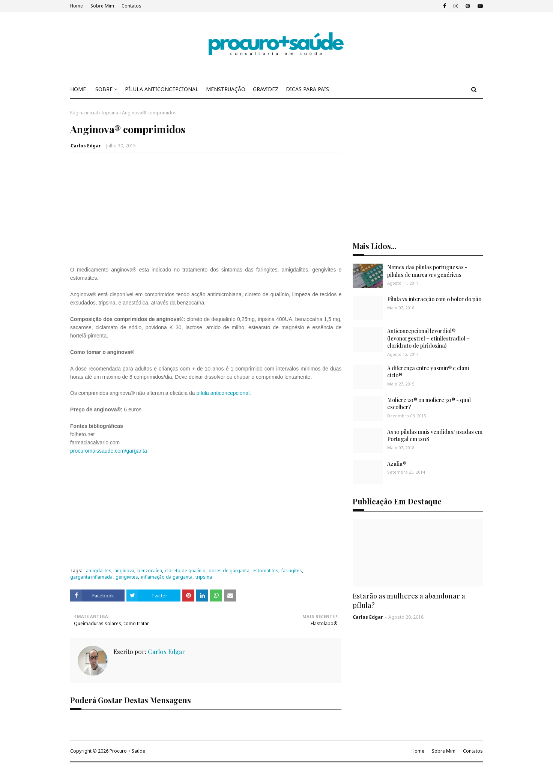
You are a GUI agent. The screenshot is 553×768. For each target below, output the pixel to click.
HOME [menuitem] (78, 89)
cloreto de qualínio (185, 570)
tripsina (110, 113)
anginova (124, 570)
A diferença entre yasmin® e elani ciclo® (428, 371)
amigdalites (98, 570)
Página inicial (84, 113)
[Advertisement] (205, 213)
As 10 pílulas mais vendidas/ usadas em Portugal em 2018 (434, 435)
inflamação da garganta (166, 577)
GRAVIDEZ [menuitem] (265, 89)
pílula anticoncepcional (222, 393)
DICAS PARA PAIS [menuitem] (307, 89)
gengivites (127, 577)
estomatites (265, 570)
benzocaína (149, 570)
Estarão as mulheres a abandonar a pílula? (409, 600)
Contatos (131, 6)
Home (76, 6)
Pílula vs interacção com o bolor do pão (434, 299)
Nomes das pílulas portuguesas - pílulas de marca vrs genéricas (427, 271)
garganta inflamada (91, 577)
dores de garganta (229, 570)
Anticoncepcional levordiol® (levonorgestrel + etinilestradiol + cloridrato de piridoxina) (428, 338)
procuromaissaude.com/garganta (108, 451)
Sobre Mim (102, 6)
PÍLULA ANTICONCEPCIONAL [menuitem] (161, 89)
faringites (291, 570)
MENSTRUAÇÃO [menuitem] (225, 89)
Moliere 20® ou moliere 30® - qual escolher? (429, 403)
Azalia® (396, 463)
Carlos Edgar (86, 145)
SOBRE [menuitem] (104, 89)
